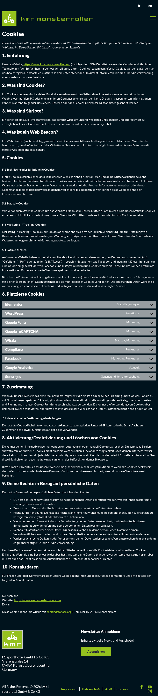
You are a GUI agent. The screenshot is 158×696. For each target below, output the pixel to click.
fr (138, 6)
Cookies (122, 689)
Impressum (69, 689)
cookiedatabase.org (58, 611)
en (150, 6)
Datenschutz (91, 689)
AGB (108, 689)
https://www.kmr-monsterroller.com (46, 64)
